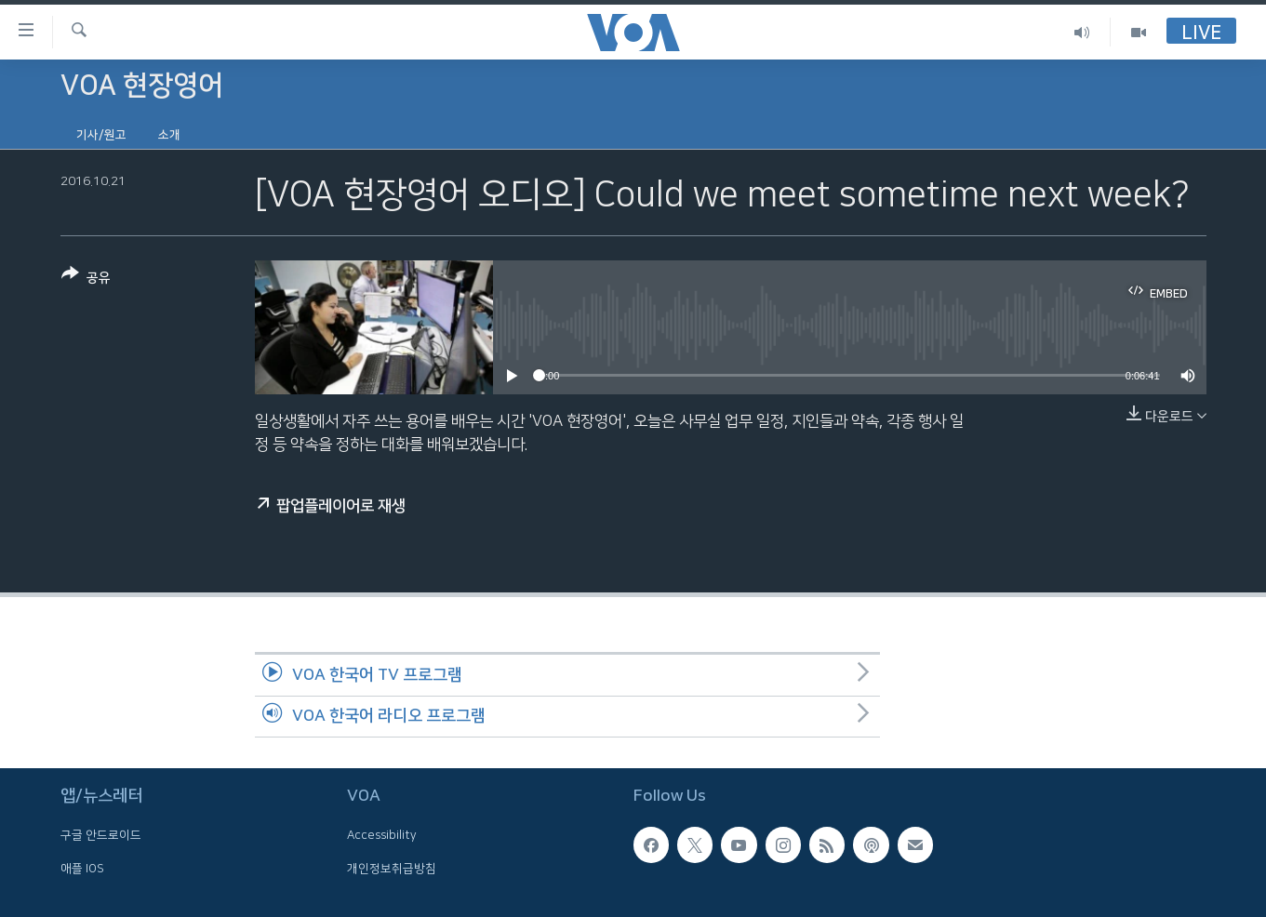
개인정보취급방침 (391, 868)
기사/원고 (101, 134)
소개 (169, 134)
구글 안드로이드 (100, 835)
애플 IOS (82, 868)
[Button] (86, 279)
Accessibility (382, 835)
